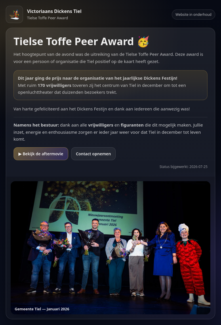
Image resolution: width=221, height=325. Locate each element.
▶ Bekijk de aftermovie (40, 153)
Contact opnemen (93, 153)
